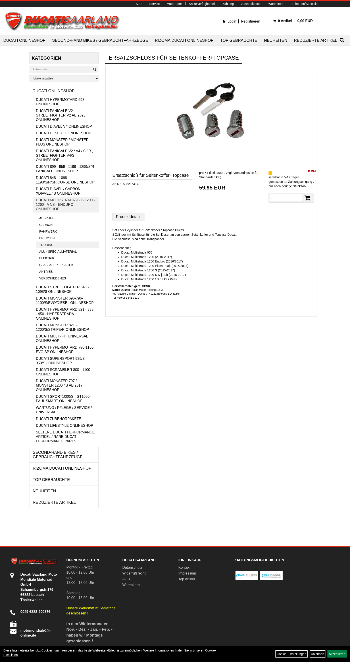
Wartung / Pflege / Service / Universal (64, 410)
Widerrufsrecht (134, 573)
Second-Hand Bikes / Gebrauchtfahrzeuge (100, 40)
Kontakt (184, 567)
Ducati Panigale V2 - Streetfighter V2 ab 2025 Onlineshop (60, 115)
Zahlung (228, 3)
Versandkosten (251, 3)
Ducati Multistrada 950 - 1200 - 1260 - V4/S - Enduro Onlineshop (65, 204)
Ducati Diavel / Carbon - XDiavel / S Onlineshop (59, 191)
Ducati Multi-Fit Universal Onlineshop (62, 338)
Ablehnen (317, 654)
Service (154, 3)
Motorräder (174, 3)
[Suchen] (342, 40)
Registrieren (250, 21)
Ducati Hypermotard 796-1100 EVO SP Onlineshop (65, 350)
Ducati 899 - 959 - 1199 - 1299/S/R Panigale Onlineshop (65, 169)
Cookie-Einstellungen (291, 654)
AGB (126, 579)
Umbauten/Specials (303, 3)
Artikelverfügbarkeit (202, 3)
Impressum (187, 573)
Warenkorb (275, 3)
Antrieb (46, 271)
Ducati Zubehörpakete (58, 419)
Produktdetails (128, 216)
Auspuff (46, 218)
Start (139, 3)
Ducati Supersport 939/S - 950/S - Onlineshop (61, 361)
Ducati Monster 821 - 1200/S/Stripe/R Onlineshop (62, 327)
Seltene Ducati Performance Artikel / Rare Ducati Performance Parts (65, 436)
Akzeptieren (337, 654)
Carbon (46, 225)
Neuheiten (275, 40)
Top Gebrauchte (238, 40)
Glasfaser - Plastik (56, 265)
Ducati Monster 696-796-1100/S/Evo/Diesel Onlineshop (65, 300)
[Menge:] (286, 197)
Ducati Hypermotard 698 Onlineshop (60, 102)
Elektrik (46, 258)
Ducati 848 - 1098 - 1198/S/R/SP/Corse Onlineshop (65, 180)
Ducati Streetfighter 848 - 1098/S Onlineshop (62, 289)
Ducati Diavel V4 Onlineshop (64, 126)
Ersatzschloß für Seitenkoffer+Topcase (150, 175)
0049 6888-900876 (35, 612)
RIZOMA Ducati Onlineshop (184, 40)
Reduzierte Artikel (315, 40)
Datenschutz (132, 567)
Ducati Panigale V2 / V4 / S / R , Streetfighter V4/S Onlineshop (64, 155)
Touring (46, 245)
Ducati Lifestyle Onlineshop (64, 425)
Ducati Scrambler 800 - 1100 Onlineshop (63, 372)
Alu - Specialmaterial (58, 251)
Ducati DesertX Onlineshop (63, 133)
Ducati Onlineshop (24, 40)
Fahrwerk (48, 231)
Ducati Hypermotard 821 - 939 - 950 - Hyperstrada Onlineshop (65, 314)
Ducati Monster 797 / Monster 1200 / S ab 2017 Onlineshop (59, 385)
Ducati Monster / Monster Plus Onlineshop (62, 142)
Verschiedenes (52, 278)
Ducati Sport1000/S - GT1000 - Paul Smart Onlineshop (64, 399)
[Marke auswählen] (64, 78)
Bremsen (47, 238)
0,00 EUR (293, 21)
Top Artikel (186, 579)
